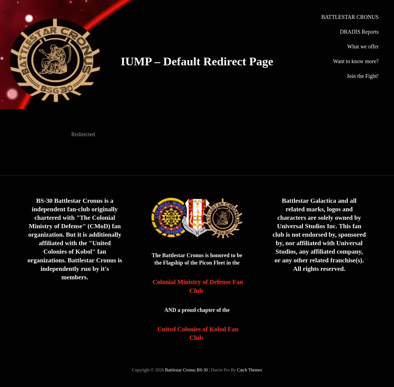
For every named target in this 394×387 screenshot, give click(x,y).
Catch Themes (249, 370)
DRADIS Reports (359, 32)
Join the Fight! (363, 76)
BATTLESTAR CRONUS (350, 17)
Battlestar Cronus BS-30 (186, 370)
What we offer (363, 46)
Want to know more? (356, 61)
